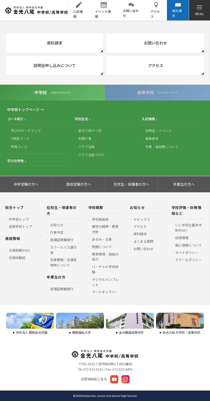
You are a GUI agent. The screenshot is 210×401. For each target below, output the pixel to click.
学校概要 (95, 207)
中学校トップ (19, 219)
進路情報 (12, 238)
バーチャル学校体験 (105, 269)
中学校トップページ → (25, 109)
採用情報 (181, 237)
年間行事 (84, 138)
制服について (102, 246)
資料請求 (54, 43)
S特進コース (20, 138)
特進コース (19, 146)
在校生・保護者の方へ (131, 184)
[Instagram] (125, 379)
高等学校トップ (20, 226)
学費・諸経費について (161, 146)
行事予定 (57, 232)
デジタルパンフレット (105, 282)
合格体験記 (17, 257)
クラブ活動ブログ (91, 154)
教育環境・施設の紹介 (105, 257)
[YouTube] (114, 379)
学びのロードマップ (26, 130)
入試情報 (148, 118)
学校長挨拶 (100, 219)
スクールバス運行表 (63, 250)
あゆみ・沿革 (102, 239)
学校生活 (81, 118)
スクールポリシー (188, 259)
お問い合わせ (155, 43)
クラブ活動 (86, 146)
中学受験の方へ (26, 184)
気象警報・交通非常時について (63, 262)
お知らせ (57, 224)
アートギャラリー (105, 291)
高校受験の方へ (78, 184)
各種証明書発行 (62, 239)
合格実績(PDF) (19, 250)
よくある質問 (143, 241)
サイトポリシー (186, 252)
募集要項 (152, 138)
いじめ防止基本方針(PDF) (188, 227)
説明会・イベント (158, 130)
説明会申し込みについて (55, 65)
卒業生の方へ (184, 184)
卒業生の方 (56, 277)
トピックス (141, 219)
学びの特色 (15, 160)
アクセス (155, 65)
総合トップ (14, 207)
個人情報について (188, 245)
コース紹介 (15, 118)
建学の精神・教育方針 (105, 229)
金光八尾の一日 (89, 130)
